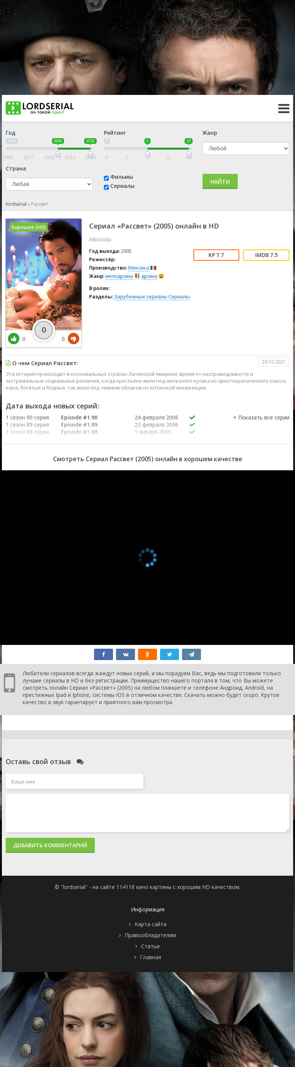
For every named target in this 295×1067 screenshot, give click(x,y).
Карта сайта (150, 924)
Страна (16, 168)
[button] (261, 425)
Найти (220, 181)
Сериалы (122, 185)
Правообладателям (150, 935)
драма (149, 276)
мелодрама (119, 276)
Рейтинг (115, 132)
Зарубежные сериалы (140, 296)
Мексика (138, 267)
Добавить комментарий (50, 845)
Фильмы (121, 176)
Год (11, 132)
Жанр (209, 132)
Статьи (150, 946)
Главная (150, 957)
